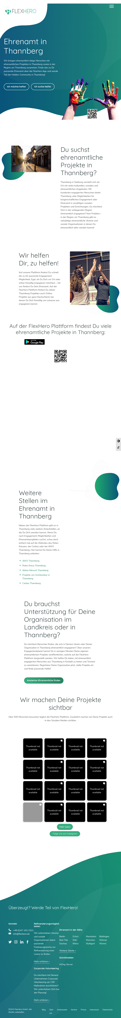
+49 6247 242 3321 (23, 930)
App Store (86, 342)
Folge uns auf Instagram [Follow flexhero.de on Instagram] (65, 833)
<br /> (61, 423)
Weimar (103, 940)
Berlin (62, 936)
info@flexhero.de (21, 933)
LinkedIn (21, 942)
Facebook (27, 942)
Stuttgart (90, 943)
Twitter (10, 942)
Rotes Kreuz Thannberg (34, 565)
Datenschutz (107, 1009)
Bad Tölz (63, 940)
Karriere (74, 1009)
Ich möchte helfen (16, 86)
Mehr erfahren (41, 961)
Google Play (34, 342)
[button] (33, 748)
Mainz (76, 943)
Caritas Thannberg (31, 583)
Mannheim (91, 936)
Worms (102, 943)
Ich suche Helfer (42, 86)
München (90, 940)
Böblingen (104, 936)
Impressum (94, 1009)
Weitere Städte (66, 950)
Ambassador (62, 1009)
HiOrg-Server (66, 964)
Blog (44, 1009)
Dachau (63, 943)
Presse (83, 1009)
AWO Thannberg (30, 560)
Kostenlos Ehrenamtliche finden (43, 680)
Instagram (16, 942)
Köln (75, 940)
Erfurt (75, 936)
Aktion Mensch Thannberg (35, 570)
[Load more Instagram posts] (65, 827)
